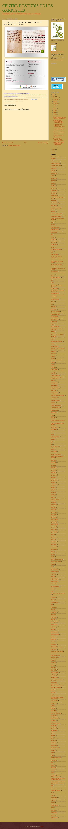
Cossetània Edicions (55, 299)
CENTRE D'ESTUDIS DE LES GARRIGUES (58, 52)
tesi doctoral (53, 767)
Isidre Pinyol (53, 462)
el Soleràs (53, 331)
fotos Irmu (53, 380)
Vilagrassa (53, 803)
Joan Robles (53, 489)
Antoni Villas (53, 193)
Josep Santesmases (55, 542)
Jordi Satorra (53, 502)
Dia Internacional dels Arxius (56, 317)
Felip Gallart (53, 365)
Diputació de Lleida (54, 319)
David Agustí (53, 306)
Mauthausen (53, 627)
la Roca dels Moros (54, 581)
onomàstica (53, 667)
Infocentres (53, 452)
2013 (53, 96)
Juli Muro (53, 554)
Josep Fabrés (53, 514)
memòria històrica (54, 631)
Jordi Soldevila (54, 504)
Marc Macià (53, 614)
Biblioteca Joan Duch (55, 229)
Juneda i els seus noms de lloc (57, 559)
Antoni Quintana (54, 190)
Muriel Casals (53, 649)
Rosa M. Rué (53, 740)
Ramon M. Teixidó (54, 717)
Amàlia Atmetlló (54, 178)
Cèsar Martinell (54, 279)
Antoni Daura (53, 188)
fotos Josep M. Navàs (55, 387)
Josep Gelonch (54, 517)
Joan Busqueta (54, 479)
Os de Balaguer (54, 669)
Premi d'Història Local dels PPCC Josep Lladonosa (57, 698)
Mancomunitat (54, 607)
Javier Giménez (54, 474)
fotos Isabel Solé (54, 382)
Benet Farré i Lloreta (55, 227)
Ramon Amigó (54, 715)
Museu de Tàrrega (54, 657)
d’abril (54, 112)
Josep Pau (53, 534)
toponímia (53, 770)
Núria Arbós (53, 664)
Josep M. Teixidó (54, 531)
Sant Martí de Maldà (55, 747)
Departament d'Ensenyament (56, 312)
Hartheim (53, 432)
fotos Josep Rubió (54, 388)
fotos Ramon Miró (54, 392)
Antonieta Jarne (54, 195)
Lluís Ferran (53, 597)
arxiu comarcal (54, 205)
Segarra (52, 752)
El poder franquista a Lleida (56, 328)
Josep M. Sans (54, 527)
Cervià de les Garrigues (55, 277)
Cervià (52, 275)
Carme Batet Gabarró (55, 241)
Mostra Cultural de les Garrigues (57, 647)
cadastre (52, 237)
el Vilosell (53, 333)
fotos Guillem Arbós (55, 378)
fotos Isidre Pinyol (54, 383)
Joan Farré (53, 482)
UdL (52, 787)
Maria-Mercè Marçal (55, 621)
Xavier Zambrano (54, 817)
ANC (52, 181)
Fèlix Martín (53, 367)
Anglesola (53, 183)
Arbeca (52, 198)
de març (55, 114)
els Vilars (53, 339)
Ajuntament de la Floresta (56, 165)
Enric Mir (53, 343)
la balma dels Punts (55, 571)
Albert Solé (53, 170)
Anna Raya (53, 185)
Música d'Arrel (54, 658)
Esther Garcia (53, 351)
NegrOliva (53, 660)
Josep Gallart (53, 516)
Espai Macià (53, 349)
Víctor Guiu (53, 800)
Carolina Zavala (54, 244)
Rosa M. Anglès (54, 738)
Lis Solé (52, 588)
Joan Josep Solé (54, 484)
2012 (53, 149)
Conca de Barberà (54, 284)
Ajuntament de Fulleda (55, 161)
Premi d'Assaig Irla (54, 695)
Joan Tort (53, 490)
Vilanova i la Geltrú (54, 805)
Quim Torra (53, 708)
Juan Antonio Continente (55, 547)
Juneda (52, 557)
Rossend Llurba (54, 745)
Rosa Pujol (53, 743)
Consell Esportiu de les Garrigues (57, 290)
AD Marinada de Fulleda (55, 156)
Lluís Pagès (53, 600)
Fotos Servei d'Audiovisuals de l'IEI (57, 395)
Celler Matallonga (54, 254)
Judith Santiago (54, 552)
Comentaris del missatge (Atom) (14, 145)
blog (52, 234)
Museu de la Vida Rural (55, 655)
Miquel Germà (54, 637)
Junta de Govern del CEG (56, 561)
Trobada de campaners (55, 776)
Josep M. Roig (54, 526)
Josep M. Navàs (54, 522)
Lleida (52, 591)
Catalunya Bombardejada (56, 249)
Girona (52, 415)
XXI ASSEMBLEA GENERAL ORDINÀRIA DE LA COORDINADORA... (58, 143)
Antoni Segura (54, 192)
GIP (52, 413)
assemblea (53, 211)
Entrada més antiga (43, 143)
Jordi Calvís (53, 494)
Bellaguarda (53, 225)
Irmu (52, 458)
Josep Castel (53, 510)
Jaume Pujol (53, 470)
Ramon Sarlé (53, 727)
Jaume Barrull (53, 467)
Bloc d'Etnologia (54, 232)
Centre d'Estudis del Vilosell (56, 264)
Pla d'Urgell (53, 692)
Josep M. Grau (54, 521)
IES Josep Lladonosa (55, 446)
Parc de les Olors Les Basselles (57, 679)
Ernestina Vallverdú (54, 346)
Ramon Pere (53, 722)
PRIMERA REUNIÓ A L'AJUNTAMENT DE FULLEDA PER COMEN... (58, 121)
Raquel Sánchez (54, 730)
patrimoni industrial (54, 684)
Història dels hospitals (55, 436)
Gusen (52, 431)
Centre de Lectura (54, 271)
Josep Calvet (53, 509)
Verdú (52, 795)
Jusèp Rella (53, 562)
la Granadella (53, 574)
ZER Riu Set (53, 819)
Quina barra (53, 710)
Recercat (53, 732)
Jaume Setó (53, 472)
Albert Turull (53, 171)
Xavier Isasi (53, 815)
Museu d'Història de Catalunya (57, 651)
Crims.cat (53, 302)
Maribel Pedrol (54, 622)
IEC (52, 442)
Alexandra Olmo (54, 173)
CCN (52, 252)
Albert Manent (53, 168)
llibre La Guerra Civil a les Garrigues (58, 593)
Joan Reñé (53, 487)
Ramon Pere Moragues (55, 723)
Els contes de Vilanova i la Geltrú (57, 334)
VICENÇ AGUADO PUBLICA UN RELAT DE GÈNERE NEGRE (59, 118)
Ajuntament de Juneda (55, 163)
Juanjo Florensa (54, 549)
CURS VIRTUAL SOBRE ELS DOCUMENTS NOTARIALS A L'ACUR (59, 132)
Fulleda (52, 403)
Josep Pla (53, 536)
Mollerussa (53, 641)
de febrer (55, 116)
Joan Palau (53, 485)
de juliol (55, 106)
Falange (52, 364)
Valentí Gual (53, 793)
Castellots (53, 247)
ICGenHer (53, 439)
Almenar (52, 175)
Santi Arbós (53, 748)
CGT (52, 280)
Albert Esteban (54, 166)
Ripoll (52, 737)
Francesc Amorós (54, 397)
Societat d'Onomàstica (55, 758)
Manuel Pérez (53, 612)
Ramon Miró (53, 720)
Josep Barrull (53, 507)
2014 (53, 94)
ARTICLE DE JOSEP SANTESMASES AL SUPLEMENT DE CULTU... (59, 139)
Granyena (53, 419)
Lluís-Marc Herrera (54, 602)
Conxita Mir (53, 291)
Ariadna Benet (54, 200)
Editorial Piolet (54, 322)
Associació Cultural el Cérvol (56, 213)
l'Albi (52, 566)
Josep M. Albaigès (54, 519)
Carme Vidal (53, 242)
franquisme (53, 402)
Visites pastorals (54, 808)
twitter (52, 785)
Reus (52, 733)
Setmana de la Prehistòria (56, 757)
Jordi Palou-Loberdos (55, 499)
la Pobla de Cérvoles (55, 579)
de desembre (56, 97)
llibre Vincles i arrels (55, 595)
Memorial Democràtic (55, 634)
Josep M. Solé (54, 529)
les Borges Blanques (55, 586)
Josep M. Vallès (54, 532)
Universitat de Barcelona (55, 788)
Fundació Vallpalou (54, 408)
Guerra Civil (53, 426)
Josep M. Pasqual (54, 524)
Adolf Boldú (53, 158)
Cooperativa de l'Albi (55, 293)
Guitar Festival (54, 429)
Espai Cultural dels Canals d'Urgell (57, 348)
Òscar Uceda (53, 670)
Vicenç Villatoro (54, 798)
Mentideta (53, 636)
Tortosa (52, 772)
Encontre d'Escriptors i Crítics (56, 341)
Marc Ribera (53, 616)
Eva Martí (53, 356)
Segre (52, 753)
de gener (55, 146)
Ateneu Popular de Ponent (56, 214)
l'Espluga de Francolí (55, 569)
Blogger (42, 826)
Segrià (52, 755)
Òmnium (52, 665)
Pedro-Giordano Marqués (56, 687)
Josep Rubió (53, 541)
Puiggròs (53, 705)
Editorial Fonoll (54, 321)
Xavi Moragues (54, 812)
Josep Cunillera (54, 512)
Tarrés (52, 764)
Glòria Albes (53, 417)
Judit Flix (53, 551)
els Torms (53, 338)
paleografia (53, 675)
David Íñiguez (53, 309)
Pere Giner (53, 689)
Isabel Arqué (53, 460)
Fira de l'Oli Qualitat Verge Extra (57, 377)
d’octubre (55, 101)
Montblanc (53, 642)
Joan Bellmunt (54, 475)
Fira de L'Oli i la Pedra (55, 375)
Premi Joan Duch (54, 700)
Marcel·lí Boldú (54, 617)
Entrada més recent (7, 143)
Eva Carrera (53, 354)
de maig (55, 110)
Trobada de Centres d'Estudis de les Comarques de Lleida (58, 779)
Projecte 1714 (53, 703)
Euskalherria (53, 353)
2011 (53, 151)
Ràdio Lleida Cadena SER (56, 713)
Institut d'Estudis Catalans (56, 454)
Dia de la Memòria (54, 316)
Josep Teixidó (53, 544)
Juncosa (52, 556)
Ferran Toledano (54, 369)
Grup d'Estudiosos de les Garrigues (58, 420)
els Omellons (53, 336)
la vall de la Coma (54, 584)
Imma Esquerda (54, 451)
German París (53, 412)
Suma (52, 762)
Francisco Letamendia (55, 400)
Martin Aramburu (54, 624)
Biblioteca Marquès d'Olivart (56, 230)
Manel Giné (53, 609)
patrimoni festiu (54, 682)
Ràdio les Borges (54, 711)
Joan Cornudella (54, 480)
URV (52, 792)
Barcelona (53, 224)
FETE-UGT (53, 373)
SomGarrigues (54, 760)
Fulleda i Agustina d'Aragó (56, 405)
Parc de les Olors (54, 677)
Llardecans (53, 589)
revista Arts (53, 735)
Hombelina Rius (54, 437)
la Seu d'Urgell (54, 583)
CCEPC (52, 251)
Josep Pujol (53, 539)
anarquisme (53, 180)
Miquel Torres (53, 639)
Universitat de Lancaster (55, 790)
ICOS (52, 441)
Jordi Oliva (53, 497)
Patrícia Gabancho (54, 680)
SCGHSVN (53, 750)
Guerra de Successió (55, 427)
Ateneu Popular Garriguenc (56, 216)
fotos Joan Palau (54, 385)
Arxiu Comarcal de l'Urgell (18, 101)
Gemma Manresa (54, 410)
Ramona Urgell (54, 728)
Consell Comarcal (54, 288)
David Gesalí (53, 307)
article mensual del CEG (55, 203)
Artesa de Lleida (54, 202)
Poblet (52, 694)
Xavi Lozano (53, 810)
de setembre (55, 103)
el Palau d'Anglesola (55, 326)
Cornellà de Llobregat (55, 297)
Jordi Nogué (53, 495)
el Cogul (52, 324)
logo (52, 604)
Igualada (52, 449)
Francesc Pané (54, 398)
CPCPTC (53, 301)
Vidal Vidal (53, 802)
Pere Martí (53, 690)
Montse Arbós (53, 644)
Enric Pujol (53, 344)
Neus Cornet (53, 662)
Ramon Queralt (54, 725)
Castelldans (53, 246)
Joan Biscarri (53, 477)
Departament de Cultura (55, 314)
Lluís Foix (53, 599)
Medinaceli (53, 629)
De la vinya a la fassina (55, 311)
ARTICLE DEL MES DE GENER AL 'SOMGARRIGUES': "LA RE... (59, 129)
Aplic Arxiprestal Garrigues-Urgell (57, 197)
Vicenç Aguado (54, 797)
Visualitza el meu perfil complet (57, 59)
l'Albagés (53, 564)
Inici (25, 143)
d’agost (54, 105)
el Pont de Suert (54, 329)
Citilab (52, 282)
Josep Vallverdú (54, 546)
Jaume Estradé (54, 469)
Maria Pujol (53, 619)
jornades (52, 505)
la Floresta (53, 573)
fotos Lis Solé (53, 390)
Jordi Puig (53, 500)
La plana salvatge (54, 578)
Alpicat (52, 176)
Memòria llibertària (54, 632)
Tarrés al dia (53, 765)
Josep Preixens (54, 537)
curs (52, 304)
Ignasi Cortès (53, 447)
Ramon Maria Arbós (55, 718)
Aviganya (53, 220)
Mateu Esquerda (54, 626)
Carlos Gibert (53, 239)
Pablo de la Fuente (54, 672)
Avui (52, 222)
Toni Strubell (53, 769)
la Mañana (53, 576)
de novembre (56, 99)
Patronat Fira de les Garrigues (57, 685)
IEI (51, 444)
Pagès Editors (53, 674)
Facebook (53, 362)
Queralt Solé (53, 706)
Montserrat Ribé (54, 646)
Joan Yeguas (53, 492)
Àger (52, 160)
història (52, 434)
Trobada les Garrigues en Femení (57, 783)
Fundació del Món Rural (55, 407)
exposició (53, 358)
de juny (54, 108)
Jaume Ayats (53, 465)
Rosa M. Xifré (53, 742)
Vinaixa (52, 807)
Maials (52, 605)
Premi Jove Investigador (55, 701)
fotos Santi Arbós (54, 393)
